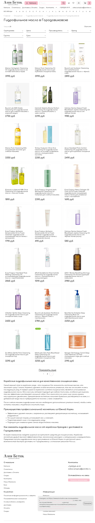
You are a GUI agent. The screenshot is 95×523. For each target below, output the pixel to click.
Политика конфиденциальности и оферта (20, 495)
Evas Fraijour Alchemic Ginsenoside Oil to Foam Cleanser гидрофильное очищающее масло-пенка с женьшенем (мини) (46, 235)
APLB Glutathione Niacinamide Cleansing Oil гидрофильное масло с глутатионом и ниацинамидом (47, 275)
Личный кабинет (49, 511)
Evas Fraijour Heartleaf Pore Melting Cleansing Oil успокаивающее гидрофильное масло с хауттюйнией (17, 275)
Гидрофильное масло (34, 16)
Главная (7, 16)
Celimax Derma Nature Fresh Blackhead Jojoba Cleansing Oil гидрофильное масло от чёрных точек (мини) (77, 234)
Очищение (18, 16)
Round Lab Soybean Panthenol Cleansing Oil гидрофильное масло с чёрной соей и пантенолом (47, 315)
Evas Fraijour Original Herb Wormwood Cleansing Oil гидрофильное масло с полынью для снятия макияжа (47, 192)
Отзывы (7, 488)
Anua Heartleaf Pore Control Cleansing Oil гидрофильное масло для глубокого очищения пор (77, 150)
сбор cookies (57, 502)
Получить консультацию (78, 480)
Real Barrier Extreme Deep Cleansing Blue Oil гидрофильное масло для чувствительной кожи (75, 315)
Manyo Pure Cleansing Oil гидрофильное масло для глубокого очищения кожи (45, 69)
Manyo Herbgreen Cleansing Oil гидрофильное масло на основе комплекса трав (16, 69)
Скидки (41, 7)
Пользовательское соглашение (15, 498)
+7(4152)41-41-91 (65, 7)
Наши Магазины (10, 482)
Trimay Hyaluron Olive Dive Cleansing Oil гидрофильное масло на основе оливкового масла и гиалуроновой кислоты (46, 151)
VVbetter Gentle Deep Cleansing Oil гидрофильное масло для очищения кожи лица (17, 314)
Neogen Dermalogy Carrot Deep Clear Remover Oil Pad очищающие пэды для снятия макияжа (77, 355)
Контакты (50, 7)
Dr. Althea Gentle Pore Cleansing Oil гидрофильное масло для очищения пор (17, 354)
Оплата (7, 508)
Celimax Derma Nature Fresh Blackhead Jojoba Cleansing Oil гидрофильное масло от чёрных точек (77, 110)
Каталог (31, 3)
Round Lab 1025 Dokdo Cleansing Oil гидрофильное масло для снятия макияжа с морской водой (17, 110)
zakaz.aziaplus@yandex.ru (82, 7)
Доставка (7, 505)
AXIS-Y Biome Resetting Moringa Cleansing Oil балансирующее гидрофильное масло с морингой (77, 275)
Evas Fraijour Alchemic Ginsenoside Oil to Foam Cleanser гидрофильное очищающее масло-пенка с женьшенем (16, 235)
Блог (5, 485)
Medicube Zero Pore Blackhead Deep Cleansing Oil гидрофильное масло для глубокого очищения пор (47, 355)
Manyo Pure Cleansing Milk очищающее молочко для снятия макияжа (16, 149)
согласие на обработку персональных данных (56, 500)
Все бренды (8, 11)
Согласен (87, 503)
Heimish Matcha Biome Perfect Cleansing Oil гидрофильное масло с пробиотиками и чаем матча (47, 110)
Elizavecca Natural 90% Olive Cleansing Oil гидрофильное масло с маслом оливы (16, 191)
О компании (16, 7)
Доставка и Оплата (29, 7)
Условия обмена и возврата (14, 502)
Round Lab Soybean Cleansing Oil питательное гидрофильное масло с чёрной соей (77, 70)
